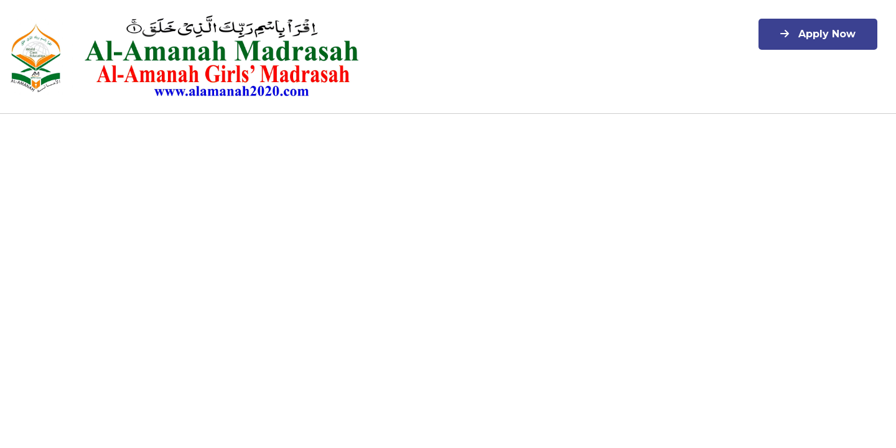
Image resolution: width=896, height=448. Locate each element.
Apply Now (818, 34)
